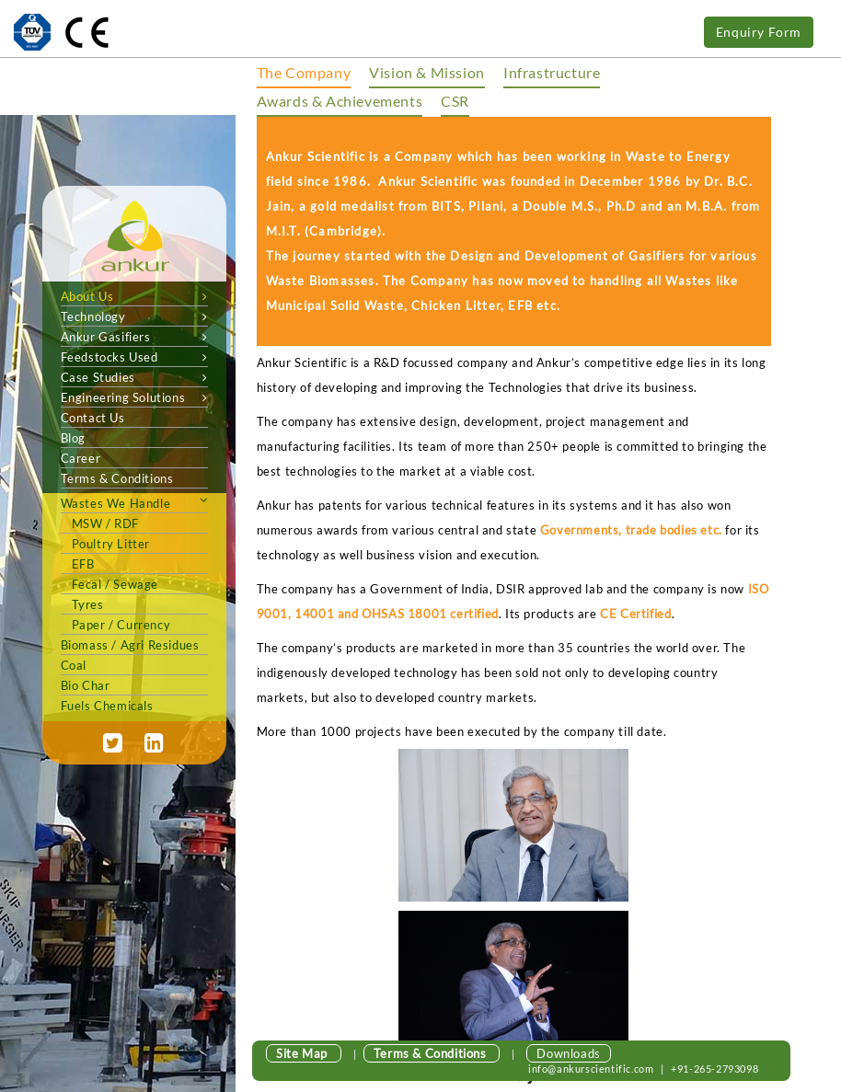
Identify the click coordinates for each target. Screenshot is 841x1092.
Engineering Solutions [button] (134, 397)
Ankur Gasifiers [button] (134, 337)
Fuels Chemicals (107, 705)
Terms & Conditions (117, 478)
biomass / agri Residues (130, 645)
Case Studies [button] (134, 377)
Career (81, 458)
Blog (73, 438)
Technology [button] (134, 316)
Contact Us (93, 417)
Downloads (568, 1053)
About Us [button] (134, 296)
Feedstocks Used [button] (134, 357)
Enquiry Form (758, 32)
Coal (73, 665)
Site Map (303, 1053)
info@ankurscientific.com (592, 1069)
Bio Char (85, 685)
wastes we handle (116, 503)
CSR (455, 100)
